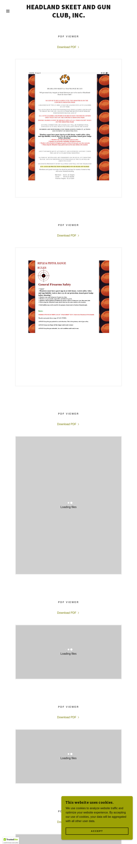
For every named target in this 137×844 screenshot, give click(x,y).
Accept (97, 831)
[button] (6, 11)
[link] (68, 16)
